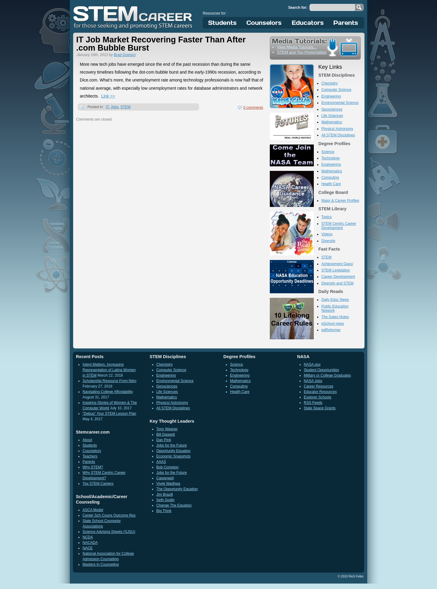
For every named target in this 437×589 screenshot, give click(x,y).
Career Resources (318, 386)
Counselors (265, 22)
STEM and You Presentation (302, 52)
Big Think (163, 511)
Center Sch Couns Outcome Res (109, 515)
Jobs (114, 107)
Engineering (331, 96)
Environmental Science (340, 103)
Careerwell (165, 478)
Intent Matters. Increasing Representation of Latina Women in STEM (109, 370)
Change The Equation (174, 505)
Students (222, 22)
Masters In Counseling (101, 564)
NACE (88, 548)
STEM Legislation (335, 270)
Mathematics (331, 122)
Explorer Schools (317, 397)
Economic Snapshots (173, 456)
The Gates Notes (335, 317)
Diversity (328, 241)
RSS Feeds (313, 403)
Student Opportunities (321, 370)
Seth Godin (165, 500)
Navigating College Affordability (108, 392)
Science (327, 152)
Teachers (90, 456)
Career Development (338, 277)
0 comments (253, 107)
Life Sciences (332, 116)
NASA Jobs (313, 381)
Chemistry (329, 83)
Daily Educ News (335, 300)
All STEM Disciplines (338, 135)
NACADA (90, 543)
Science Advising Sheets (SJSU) (109, 532)
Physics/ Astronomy (337, 129)
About (87, 440)
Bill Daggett (165, 434)
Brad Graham (125, 55)
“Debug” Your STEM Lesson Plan (109, 413)
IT (107, 107)
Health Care (331, 184)
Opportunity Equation (173, 451)
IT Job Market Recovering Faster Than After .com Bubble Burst (161, 43)
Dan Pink (163, 440)
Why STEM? (93, 467)
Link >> (108, 96)
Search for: (297, 7)
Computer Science (336, 90)
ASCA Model (93, 510)
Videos (326, 234)
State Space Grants (320, 408)
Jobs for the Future (171, 445)
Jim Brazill (164, 494)
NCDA (88, 537)
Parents (346, 22)
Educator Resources (320, 392)
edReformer (330, 330)
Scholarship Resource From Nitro (109, 381)
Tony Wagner (167, 429)
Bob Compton (167, 467)
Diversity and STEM (337, 283)
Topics (326, 217)
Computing (330, 177)
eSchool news (332, 323)
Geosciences (331, 109)
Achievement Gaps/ (337, 264)
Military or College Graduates (327, 375)
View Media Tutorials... (297, 47)
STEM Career (133, 17)
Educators (308, 22)
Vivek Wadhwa (168, 483)
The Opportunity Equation (177, 489)
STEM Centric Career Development (338, 225)
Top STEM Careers (98, 483)
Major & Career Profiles (340, 200)
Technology (330, 158)
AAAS (161, 462)
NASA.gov (312, 364)
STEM (125, 107)
